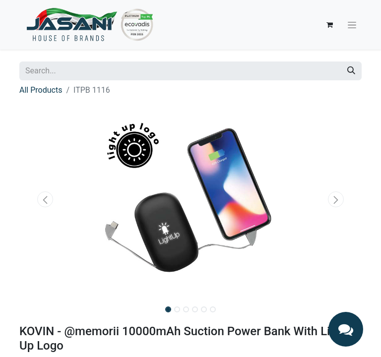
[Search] (351, 70)
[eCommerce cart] (329, 25)
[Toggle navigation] (352, 25)
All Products (40, 90)
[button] (45, 199)
